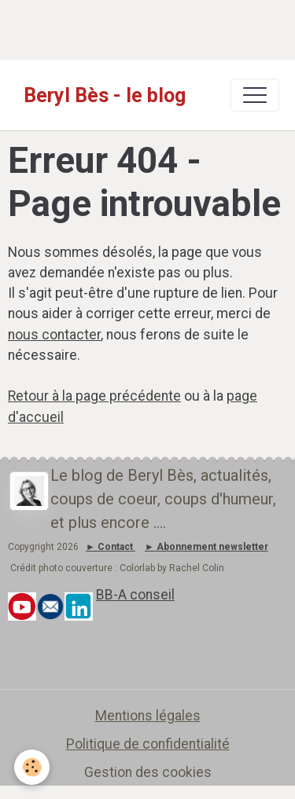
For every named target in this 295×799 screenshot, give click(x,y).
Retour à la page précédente (94, 396)
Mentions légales (148, 716)
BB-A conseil (135, 595)
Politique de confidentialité (148, 744)
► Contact (109, 546)
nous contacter (54, 335)
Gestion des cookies (148, 772)
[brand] (105, 95)
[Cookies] (32, 767)
